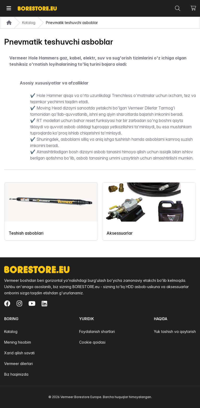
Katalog (10, 331)
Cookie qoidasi (92, 342)
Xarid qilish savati (19, 353)
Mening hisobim (17, 342)
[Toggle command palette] (177, 8)
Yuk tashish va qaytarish (175, 331)
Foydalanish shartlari (97, 331)
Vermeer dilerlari (18, 363)
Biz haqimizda (16, 374)
